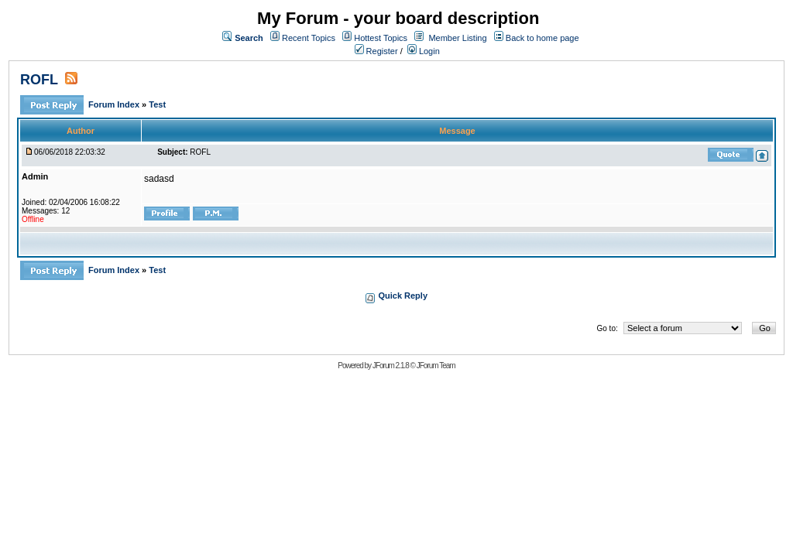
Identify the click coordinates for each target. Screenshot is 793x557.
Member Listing (457, 38)
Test (157, 104)
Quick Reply (402, 295)
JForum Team (436, 365)
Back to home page (542, 38)
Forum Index (115, 104)
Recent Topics (308, 38)
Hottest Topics (380, 38)
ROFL (39, 79)
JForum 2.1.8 (390, 365)
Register (376, 51)
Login (423, 51)
